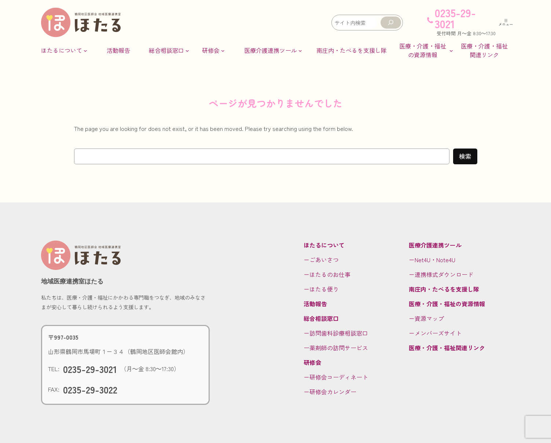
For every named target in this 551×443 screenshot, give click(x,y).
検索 (465, 156)
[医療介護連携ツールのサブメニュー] (273, 50)
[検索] (391, 23)
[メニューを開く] (506, 22)
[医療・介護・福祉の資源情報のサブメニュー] (425, 50)
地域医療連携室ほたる (72, 281)
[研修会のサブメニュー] (213, 50)
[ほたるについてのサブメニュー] (64, 50)
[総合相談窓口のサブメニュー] (169, 50)
